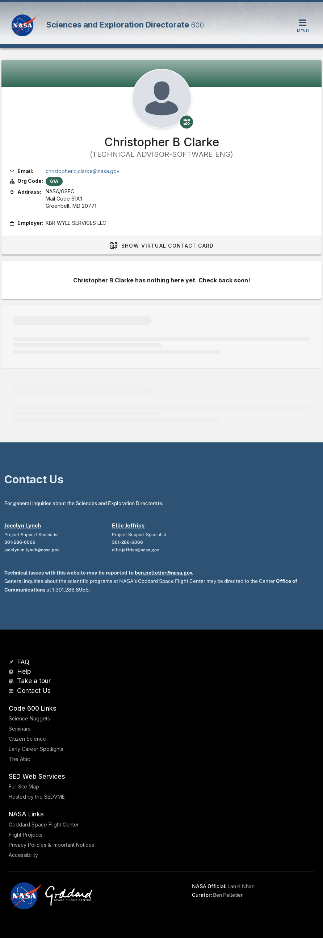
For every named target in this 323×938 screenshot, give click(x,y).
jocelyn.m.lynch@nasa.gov (31, 549)
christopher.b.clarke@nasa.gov (82, 171)
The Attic (19, 759)
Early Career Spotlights (36, 749)
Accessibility (23, 855)
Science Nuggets (29, 718)
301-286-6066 (19, 542)
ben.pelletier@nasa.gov (163, 573)
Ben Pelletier (228, 895)
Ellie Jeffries (128, 525)
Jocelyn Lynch (22, 525)
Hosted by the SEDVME (37, 797)
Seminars (19, 728)
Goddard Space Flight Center (44, 824)
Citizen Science (27, 739)
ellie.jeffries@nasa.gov (135, 549)
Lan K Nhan (241, 886)
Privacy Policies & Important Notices (51, 845)
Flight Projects (25, 835)
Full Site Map (24, 786)
